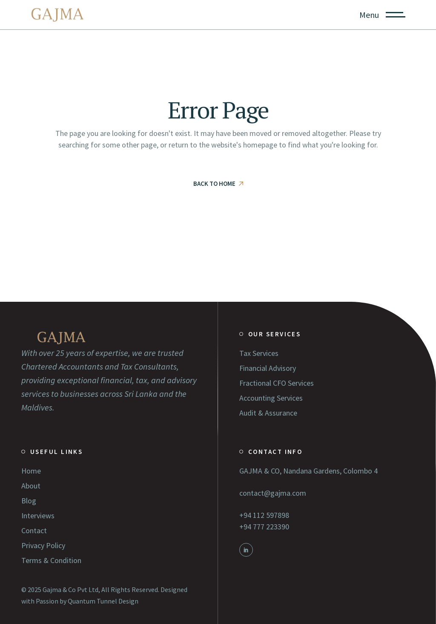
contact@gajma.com (272, 493)
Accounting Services (271, 398)
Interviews (37, 515)
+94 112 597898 (264, 515)
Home (31, 471)
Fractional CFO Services (276, 383)
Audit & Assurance (268, 413)
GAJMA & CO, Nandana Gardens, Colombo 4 (308, 471)
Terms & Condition (51, 560)
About (30, 486)
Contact (34, 530)
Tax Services (258, 353)
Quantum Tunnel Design (103, 601)
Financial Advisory (267, 368)
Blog (28, 501)
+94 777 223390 (264, 527)
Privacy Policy (43, 545)
